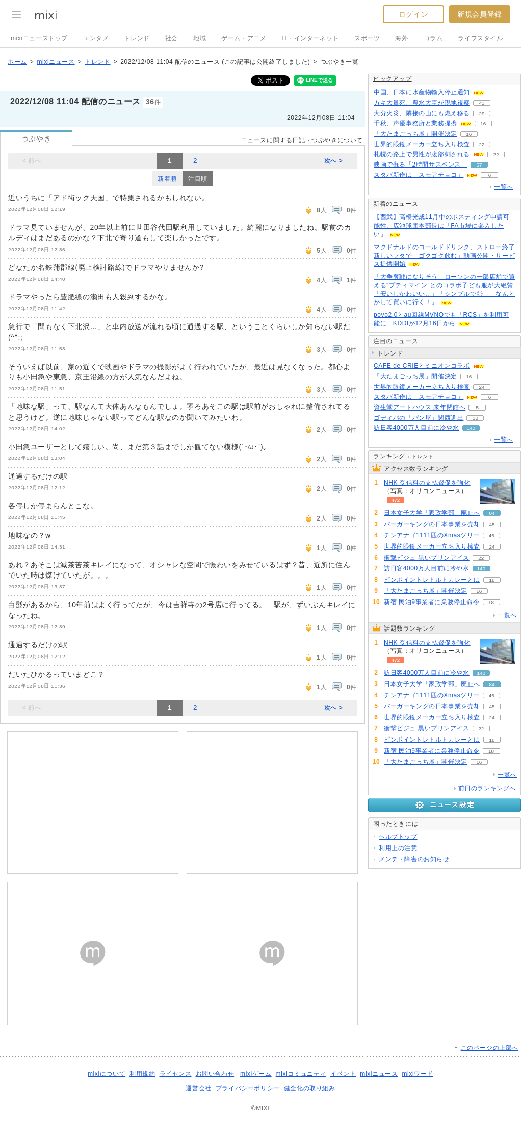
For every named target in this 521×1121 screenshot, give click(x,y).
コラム (433, 38)
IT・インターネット (310, 38)
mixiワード (417, 1073)
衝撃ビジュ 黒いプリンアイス (427, 557)
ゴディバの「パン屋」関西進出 (418, 417)
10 (475, 418)
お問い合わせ (215, 1073)
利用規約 (142, 1073)
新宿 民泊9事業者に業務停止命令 (432, 602)
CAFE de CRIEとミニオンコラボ (422, 365)
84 (491, 513)
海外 (401, 38)
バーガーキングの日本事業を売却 (432, 524)
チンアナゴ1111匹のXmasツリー (432, 535)
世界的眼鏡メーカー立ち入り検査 (422, 144)
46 (491, 535)
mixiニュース (55, 61)
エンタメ (96, 38)
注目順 (197, 178)
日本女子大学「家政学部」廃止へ (432, 512)
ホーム (17, 61)
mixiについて (106, 1073)
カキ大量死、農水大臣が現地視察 (422, 102)
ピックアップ (392, 79)
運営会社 (198, 1088)
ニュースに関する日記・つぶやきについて (302, 140)
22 (481, 144)
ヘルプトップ (398, 836)
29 (481, 113)
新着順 (167, 178)
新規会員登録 (479, 14)
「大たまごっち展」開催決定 (415, 134)
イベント (343, 1073)
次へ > (333, 161)
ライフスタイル (480, 38)
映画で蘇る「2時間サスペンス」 (420, 164)
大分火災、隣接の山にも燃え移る (422, 113)
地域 (199, 38)
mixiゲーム (256, 1073)
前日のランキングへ (487, 788)
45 (491, 524)
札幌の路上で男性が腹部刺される (422, 154)
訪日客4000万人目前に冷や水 (416, 427)
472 (396, 500)
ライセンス (176, 1073)
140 (470, 428)
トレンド (136, 38)
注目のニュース (395, 341)
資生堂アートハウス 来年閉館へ (419, 407)
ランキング (389, 456)
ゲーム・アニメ (243, 38)
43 (481, 103)
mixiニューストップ (39, 38)
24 (481, 387)
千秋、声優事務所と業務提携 (415, 123)
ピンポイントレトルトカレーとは (432, 579)
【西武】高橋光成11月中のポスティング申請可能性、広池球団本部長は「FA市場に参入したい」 (442, 225)
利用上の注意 (398, 848)
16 (483, 123)
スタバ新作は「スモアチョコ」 (418, 174)
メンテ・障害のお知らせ (414, 859)
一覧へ (503, 186)
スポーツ (367, 38)
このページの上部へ (489, 1047)
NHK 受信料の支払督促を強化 (427, 482)
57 (479, 165)
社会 (171, 38)
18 (491, 580)
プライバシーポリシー (248, 1088)
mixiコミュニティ (301, 1073)
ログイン (413, 14)
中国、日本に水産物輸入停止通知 (422, 92)
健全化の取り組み (309, 1088)
